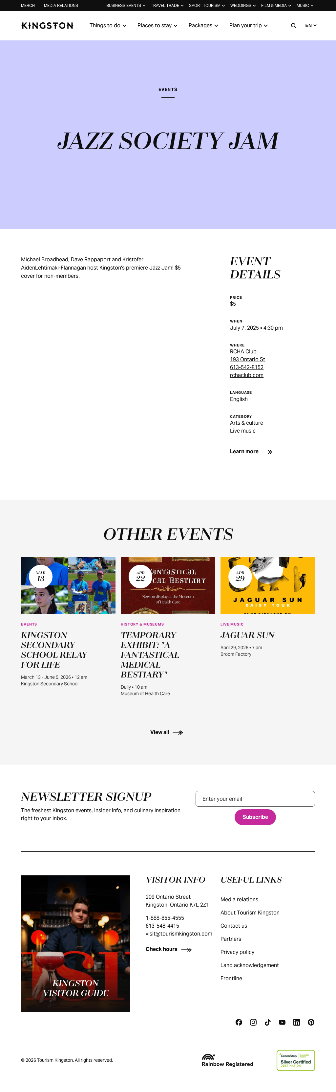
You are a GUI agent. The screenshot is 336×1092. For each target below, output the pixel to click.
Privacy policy (243, 952)
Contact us (240, 925)
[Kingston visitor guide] (75, 943)
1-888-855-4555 (165, 917)
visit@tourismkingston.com (179, 933)
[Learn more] (252, 451)
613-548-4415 (162, 925)
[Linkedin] (297, 1022)
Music (306, 6)
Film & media (277, 6)
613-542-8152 (246, 367)
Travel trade (168, 6)
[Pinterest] (311, 1022)
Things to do (109, 26)
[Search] (293, 25)
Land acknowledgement (256, 965)
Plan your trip (249, 26)
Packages (204, 26)
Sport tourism (207, 6)
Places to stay (158, 26)
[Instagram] (253, 1022)
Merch (28, 5)
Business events (126, 6)
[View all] (168, 732)
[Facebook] (239, 1022)
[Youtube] (282, 1022)
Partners (237, 939)
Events (167, 89)
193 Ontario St (247, 359)
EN (311, 25)
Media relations (61, 5)
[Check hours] (170, 949)
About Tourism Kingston (256, 912)
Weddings (243, 6)
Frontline (237, 978)
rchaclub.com (246, 375)
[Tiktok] (268, 1022)
